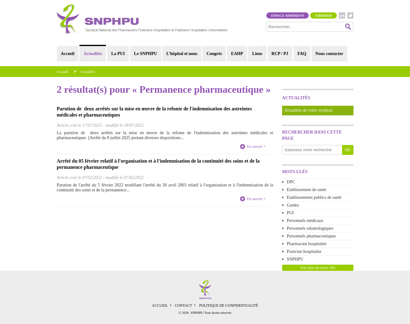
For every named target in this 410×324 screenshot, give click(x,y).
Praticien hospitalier (304, 251)
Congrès (214, 53)
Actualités (92, 53)
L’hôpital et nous (181, 53)
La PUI (118, 53)
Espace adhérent (287, 15)
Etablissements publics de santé (314, 197)
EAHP (237, 53)
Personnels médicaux (305, 220)
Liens (257, 53)
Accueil (67, 53)
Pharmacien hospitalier (307, 243)
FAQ (302, 53)
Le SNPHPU (145, 53)
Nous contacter (329, 53)
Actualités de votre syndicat (308, 110)
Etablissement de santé (306, 189)
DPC (291, 182)
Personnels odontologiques (310, 228)
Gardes (293, 205)
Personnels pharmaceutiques (311, 236)
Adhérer (323, 15)
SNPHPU (295, 259)
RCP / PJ (280, 53)
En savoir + (256, 146)
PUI (290, 213)
